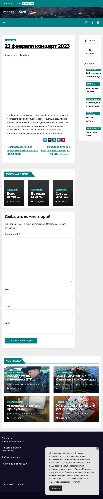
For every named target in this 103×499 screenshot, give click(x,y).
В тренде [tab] (90, 63)
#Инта (26, 55)
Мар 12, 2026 (64, 414)
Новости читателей (94, 70)
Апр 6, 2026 (64, 384)
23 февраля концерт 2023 (37, 46)
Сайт (7, 323)
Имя (7, 289)
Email (8, 306)
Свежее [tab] (90, 40)
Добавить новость (11, 457)
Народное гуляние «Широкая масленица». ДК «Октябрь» (55, 150)
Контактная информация (14, 464)
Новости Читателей (32, 384)
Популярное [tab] (90, 52)
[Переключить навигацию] (98, 22)
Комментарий (12, 234)
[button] (86, 22)
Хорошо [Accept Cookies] (56, 488)
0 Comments (15, 388)
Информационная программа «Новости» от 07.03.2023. (22, 150)
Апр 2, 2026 (14, 414)
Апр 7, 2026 (14, 384)
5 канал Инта (10, 40)
